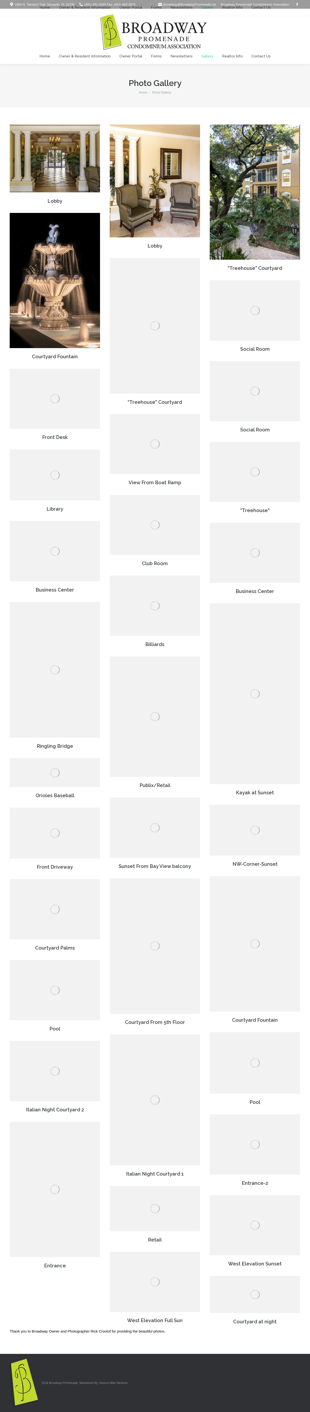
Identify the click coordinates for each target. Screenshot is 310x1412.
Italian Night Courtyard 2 (55, 1110)
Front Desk (55, 437)
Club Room (155, 563)
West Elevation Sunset (255, 1264)
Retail (155, 1240)
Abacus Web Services (113, 1383)
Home (143, 92)
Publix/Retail (155, 785)
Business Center (55, 590)
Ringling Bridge (55, 746)
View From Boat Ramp (155, 482)
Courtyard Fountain (55, 356)
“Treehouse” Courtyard (255, 268)
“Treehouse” (255, 510)
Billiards (154, 644)
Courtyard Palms (55, 948)
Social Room (255, 349)
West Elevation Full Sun (155, 1320)
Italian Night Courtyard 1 (155, 1174)
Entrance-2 (255, 1183)
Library (54, 509)
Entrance (55, 1266)
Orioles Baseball (55, 795)
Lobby (54, 201)
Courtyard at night (255, 1322)
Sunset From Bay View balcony (155, 866)
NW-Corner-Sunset (255, 864)
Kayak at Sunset (255, 793)
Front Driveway (55, 867)
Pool (54, 1029)
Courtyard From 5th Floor (155, 1022)
